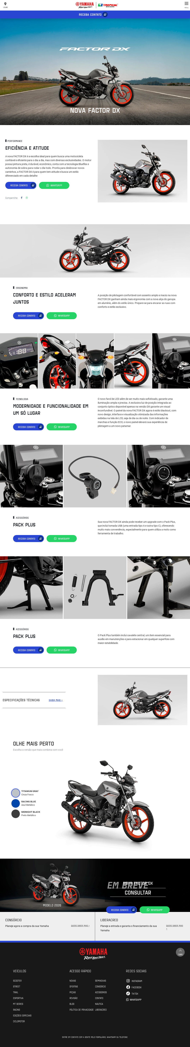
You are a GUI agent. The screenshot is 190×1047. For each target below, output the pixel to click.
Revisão (73, 997)
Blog (72, 1003)
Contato (99, 997)
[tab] (15, 792)
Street (16, 986)
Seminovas (100, 980)
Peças (73, 992)
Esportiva (18, 997)
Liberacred (101, 1009)
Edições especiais (22, 1015)
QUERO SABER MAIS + (80, 925)
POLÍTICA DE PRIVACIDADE (82, 1009)
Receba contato (90, 14)
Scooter (17, 980)
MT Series (18, 1003)
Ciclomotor (19, 1021)
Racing (16, 1009)
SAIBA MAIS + (56, 700)
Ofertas (74, 986)
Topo (180, 952)
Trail (15, 992)
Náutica (99, 1003)
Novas (73, 980)
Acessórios (101, 992)
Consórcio (100, 986)
